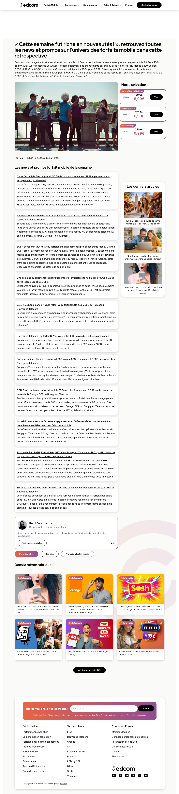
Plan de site (118, 756)
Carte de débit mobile (34, 771)
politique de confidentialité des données (130, 715)
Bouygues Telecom (77, 736)
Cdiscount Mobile (76, 751)
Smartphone (29, 761)
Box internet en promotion (37, 736)
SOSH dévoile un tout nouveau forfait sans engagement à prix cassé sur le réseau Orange (66, 246)
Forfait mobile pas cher (35, 731)
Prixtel (70, 756)
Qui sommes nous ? (122, 746)
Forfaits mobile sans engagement (41, 741)
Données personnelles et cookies (130, 736)
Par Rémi (19, 157)
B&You (70, 766)
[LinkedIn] (112, 543)
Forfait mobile (30, 751)
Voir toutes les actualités (89, 670)
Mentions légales (121, 731)
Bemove (63, 783)
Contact (116, 751)
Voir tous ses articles (32, 543)
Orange (71, 741)
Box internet (29, 756)
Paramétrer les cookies (124, 741)
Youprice (72, 776)
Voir (156, 97)
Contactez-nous (149, 5)
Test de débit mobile (34, 766)
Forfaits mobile (26, 554)
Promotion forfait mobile (77, 554)
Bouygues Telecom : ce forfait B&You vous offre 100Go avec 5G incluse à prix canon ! (63, 336)
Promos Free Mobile (34, 746)
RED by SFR (73, 761)
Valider (146, 708)
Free (69, 731)
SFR (69, 746)
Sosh (70, 771)
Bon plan (49, 554)
